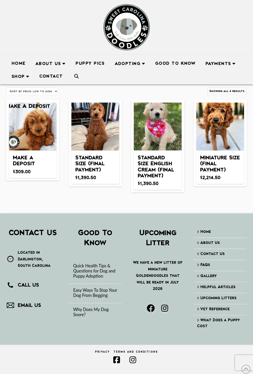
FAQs (203, 264)
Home (204, 231)
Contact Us (211, 253)
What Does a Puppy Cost (218, 323)
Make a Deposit (24, 160)
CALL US (28, 285)
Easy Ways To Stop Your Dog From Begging (95, 293)
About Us (208, 242)
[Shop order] (32, 91)
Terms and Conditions (136, 351)
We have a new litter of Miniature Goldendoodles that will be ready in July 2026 (158, 275)
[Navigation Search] (76, 75)
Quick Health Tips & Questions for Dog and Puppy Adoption (94, 271)
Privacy (102, 351)
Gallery (207, 275)
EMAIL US (29, 305)
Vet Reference (213, 309)
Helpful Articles (216, 287)
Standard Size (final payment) (90, 163)
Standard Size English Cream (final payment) (156, 166)
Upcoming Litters (217, 298)
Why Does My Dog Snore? (91, 312)
